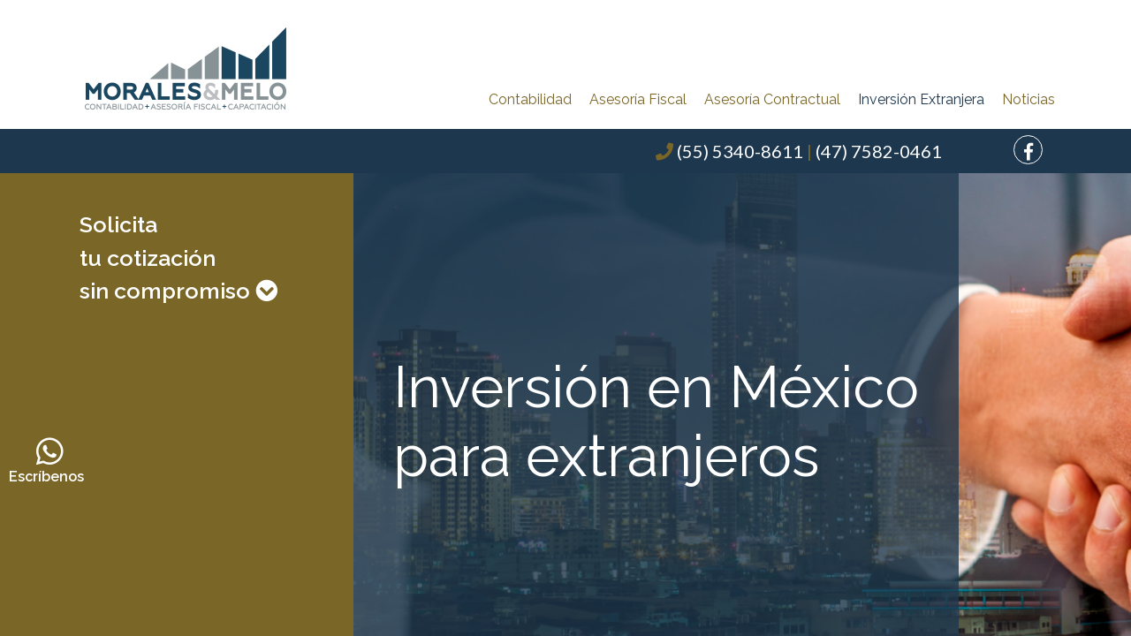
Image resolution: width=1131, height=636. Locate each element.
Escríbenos (50, 460)
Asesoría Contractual (772, 99)
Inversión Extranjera (921, 99)
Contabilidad (530, 99)
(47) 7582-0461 (879, 151)
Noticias (1028, 99)
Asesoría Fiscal (638, 99)
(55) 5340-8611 (740, 151)
